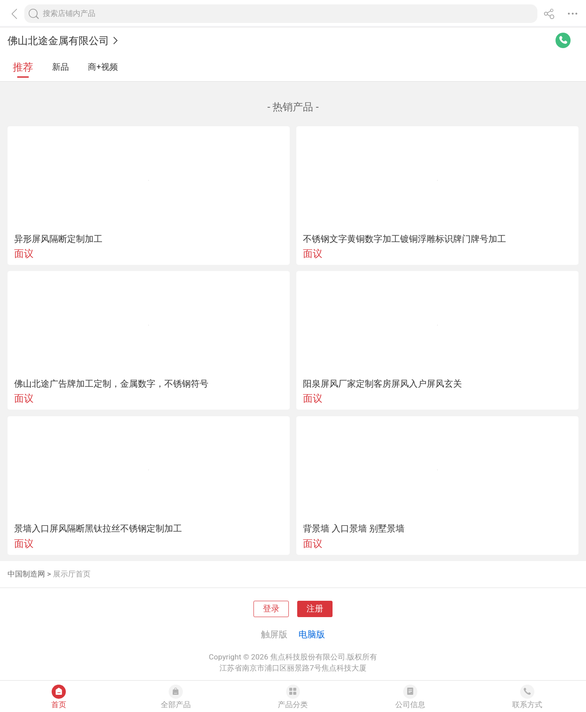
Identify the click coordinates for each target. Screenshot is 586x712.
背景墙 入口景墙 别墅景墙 (354, 528)
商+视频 (103, 67)
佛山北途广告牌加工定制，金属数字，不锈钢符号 (111, 383)
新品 (60, 67)
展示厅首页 (72, 573)
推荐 (23, 67)
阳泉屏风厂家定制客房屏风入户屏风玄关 (382, 383)
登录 (271, 609)
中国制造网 (26, 573)
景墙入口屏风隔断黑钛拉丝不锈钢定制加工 (98, 528)
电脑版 (312, 634)
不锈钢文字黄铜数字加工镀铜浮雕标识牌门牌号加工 (404, 238)
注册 (314, 609)
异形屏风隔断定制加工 (58, 238)
